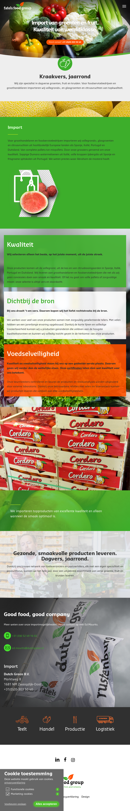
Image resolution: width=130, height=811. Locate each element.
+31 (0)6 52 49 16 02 (24, 636)
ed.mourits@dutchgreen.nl (28, 648)
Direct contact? (65, 42)
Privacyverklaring (68, 797)
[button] (124, 6)
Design (85, 797)
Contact (50, 797)
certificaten (74, 368)
